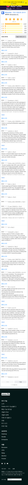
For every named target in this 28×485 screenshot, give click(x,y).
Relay (3, 453)
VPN (2, 450)
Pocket (3, 458)
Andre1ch (10, 246)
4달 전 (23, 85)
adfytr (9, 151)
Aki (8, 286)
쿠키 (9, 468)
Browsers (4, 447)
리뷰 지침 (4, 426)
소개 (2, 403)
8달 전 (12, 227)
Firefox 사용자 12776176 (14, 163)
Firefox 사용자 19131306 (14, 272)
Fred (9, 307)
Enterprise (4, 439)
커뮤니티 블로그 (6, 417)
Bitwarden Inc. (14, 14)
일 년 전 (24, 272)
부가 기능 (4, 401)
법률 (14, 468)
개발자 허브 (5, 412)
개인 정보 (3, 468)
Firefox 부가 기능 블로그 (8, 406)
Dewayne (10, 376)
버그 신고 (4, 423)
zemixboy (10, 131)
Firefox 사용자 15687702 (14, 259)
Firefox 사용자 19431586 (14, 201)
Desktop (4, 434)
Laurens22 (10, 53)
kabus (9, 197)
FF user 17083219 (12, 206)
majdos (9, 64)
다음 (20, 382)
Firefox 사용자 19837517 (14, 85)
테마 (14, 8)
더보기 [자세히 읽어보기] (3, 114)
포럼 (2, 420)
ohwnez (10, 360)
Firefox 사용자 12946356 (14, 121)
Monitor (3, 456)
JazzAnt (10, 328)
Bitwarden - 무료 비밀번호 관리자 (15, 12)
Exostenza (10, 100)
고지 (6, 471)
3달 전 (14, 40)
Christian (10, 340)
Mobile (3, 437)
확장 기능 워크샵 (6, 409)
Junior (9, 40)
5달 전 (16, 131)
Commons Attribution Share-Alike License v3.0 (12, 473)
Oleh (9, 77)
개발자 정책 (5, 415)
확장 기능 (8, 8)
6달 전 (14, 151)
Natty (9, 184)
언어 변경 (3, 479)
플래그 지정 (4, 50)
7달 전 (14, 197)
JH (8, 227)
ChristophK (10, 232)
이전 (7, 382)
